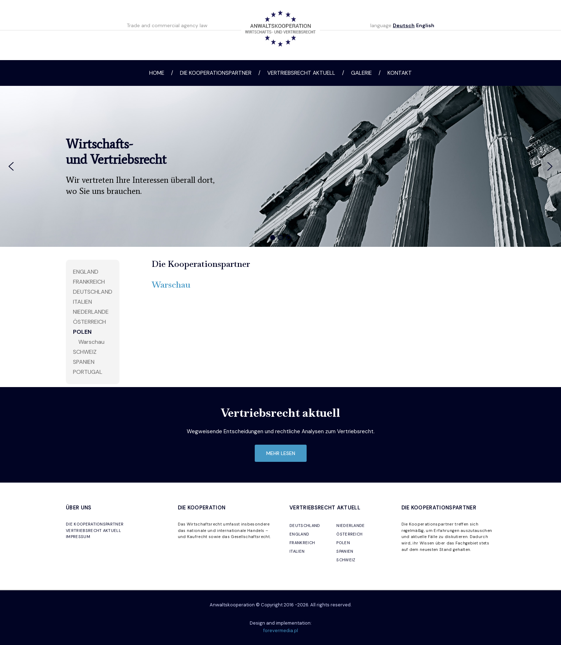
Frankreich (89, 281)
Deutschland (92, 291)
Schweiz (85, 352)
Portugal (87, 372)
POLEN (343, 542)
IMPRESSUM (78, 536)
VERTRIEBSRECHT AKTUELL (93, 530)
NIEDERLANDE (350, 525)
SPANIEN (344, 551)
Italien (82, 302)
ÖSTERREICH (349, 534)
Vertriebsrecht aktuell (301, 73)
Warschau (91, 342)
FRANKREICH (302, 542)
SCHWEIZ (345, 559)
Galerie (361, 73)
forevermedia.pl (280, 630)
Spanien (83, 362)
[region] (280, 166)
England (85, 271)
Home (156, 73)
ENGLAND (299, 534)
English (425, 25)
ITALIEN (296, 551)
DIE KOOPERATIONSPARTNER (94, 524)
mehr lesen (280, 453)
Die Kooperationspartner (216, 73)
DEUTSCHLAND (304, 525)
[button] (11, 166)
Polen (82, 332)
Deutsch (404, 25)
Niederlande (91, 312)
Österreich (89, 322)
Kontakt (399, 73)
